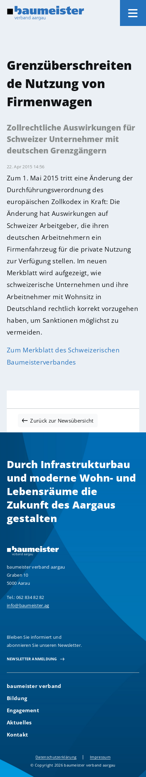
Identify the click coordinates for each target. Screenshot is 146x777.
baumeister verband (34, 686)
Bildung (17, 698)
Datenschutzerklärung (55, 756)
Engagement (23, 710)
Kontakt (17, 734)
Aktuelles (19, 722)
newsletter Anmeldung (32, 658)
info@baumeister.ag (28, 605)
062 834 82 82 (30, 597)
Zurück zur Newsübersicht (61, 420)
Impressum (100, 756)
